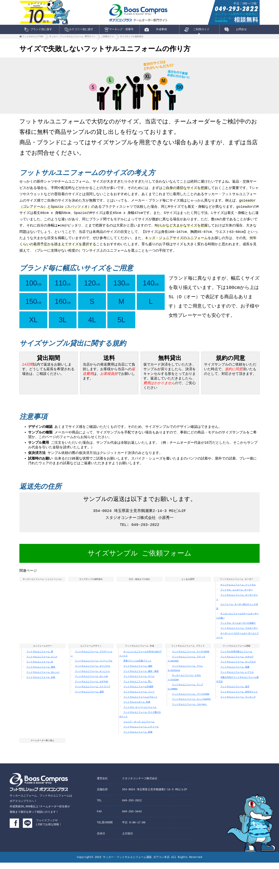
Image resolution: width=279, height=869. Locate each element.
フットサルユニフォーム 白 (39, 667)
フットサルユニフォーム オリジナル (92, 672)
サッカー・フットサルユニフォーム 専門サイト (72, 37)
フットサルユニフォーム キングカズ (238, 667)
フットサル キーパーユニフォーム (140, 713)
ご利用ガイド (107, 37)
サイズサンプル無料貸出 (131, 37)
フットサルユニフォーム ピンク (42, 662)
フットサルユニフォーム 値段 (137, 672)
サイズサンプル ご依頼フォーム (140, 558)
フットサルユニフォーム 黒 (39, 657)
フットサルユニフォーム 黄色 (40, 673)
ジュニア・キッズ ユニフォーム (139, 727)
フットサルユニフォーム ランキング (238, 703)
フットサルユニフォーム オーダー (236, 584)
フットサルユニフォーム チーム (139, 682)
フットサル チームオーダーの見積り (238, 628)
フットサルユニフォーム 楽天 (234, 692)
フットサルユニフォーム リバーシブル (93, 666)
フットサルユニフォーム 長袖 (137, 738)
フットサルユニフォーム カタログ (237, 662)
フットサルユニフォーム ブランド (188, 651)
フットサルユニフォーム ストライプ (92, 692)
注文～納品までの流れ (139, 584)
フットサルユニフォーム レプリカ (237, 678)
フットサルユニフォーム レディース (141, 732)
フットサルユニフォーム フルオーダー (239, 633)
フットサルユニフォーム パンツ (139, 697)
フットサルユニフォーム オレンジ (43, 678)
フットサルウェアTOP (32, 37)
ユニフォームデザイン (90, 651)
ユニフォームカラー (42, 651)
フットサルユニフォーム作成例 (138, 692)
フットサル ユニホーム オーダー (236, 595)
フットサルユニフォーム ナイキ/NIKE (190, 657)
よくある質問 (188, 584)
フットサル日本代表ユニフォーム (236, 657)
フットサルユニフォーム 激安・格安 (141, 677)
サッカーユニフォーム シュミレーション (42, 584)
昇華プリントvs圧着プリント (137, 666)
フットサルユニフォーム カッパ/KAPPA (191, 705)
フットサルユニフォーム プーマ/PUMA (190, 700)
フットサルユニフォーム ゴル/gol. (189, 710)
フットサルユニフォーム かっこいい (92, 677)
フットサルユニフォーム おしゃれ (91, 682)
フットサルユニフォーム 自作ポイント (239, 697)
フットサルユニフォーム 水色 (40, 683)
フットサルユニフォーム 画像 (234, 673)
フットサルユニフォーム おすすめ (91, 687)
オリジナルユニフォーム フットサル (238, 590)
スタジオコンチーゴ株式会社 (139, 785)
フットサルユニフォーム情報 (236, 651)
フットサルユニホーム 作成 (136, 708)
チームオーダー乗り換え (42, 746)
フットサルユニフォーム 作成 (139, 651)
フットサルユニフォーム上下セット (140, 703)
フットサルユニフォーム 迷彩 (89, 697)
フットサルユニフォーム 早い (137, 687)
